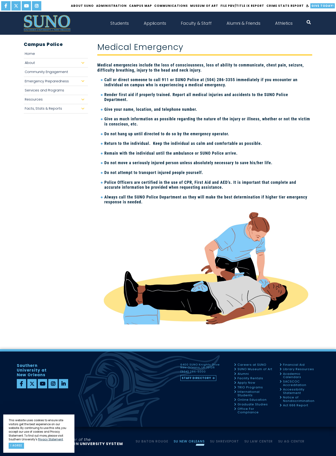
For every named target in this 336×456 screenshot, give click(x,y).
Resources (56, 100)
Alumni (243, 374)
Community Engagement (46, 72)
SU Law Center (258, 441)
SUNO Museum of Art (255, 369)
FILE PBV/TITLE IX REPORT (242, 6)
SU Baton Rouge (152, 441)
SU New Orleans (189, 441)
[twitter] (16, 5)
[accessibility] (307, 6)
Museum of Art (204, 6)
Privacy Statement (50, 439)
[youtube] (26, 5)
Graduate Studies (253, 404)
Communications (171, 6)
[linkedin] (63, 383)
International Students (249, 393)
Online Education (252, 400)
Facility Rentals (250, 378)
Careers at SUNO (252, 365)
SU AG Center (291, 441)
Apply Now (246, 383)
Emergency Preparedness (56, 82)
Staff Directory (196, 378)
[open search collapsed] (308, 22)
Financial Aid (294, 365)
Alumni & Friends (243, 23)
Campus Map (140, 6)
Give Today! (323, 6)
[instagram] (36, 5)
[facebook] (5, 5)
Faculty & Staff (196, 23)
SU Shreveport (224, 441)
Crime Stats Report (285, 6)
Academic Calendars (292, 375)
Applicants (155, 23)
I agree (16, 445)
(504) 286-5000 (193, 371)
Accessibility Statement (293, 391)
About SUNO (82, 6)
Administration (111, 6)
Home (30, 53)
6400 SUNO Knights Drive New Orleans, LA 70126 (200, 366)
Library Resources (298, 369)
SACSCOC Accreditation (294, 383)
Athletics (284, 23)
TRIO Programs (250, 387)
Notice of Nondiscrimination (299, 399)
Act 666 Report (295, 405)
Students (119, 23)
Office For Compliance (248, 410)
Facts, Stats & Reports (56, 109)
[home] (47, 23)
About (56, 64)
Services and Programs (44, 90)
